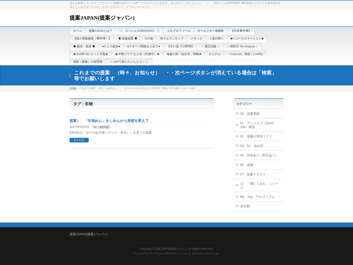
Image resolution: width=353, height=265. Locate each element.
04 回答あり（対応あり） (259, 155)
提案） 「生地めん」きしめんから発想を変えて (109, 121)
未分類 (245, 206)
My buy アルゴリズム (257, 197)
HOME (73, 88)
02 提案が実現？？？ (256, 136)
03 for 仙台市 (251, 146)
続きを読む (79, 140)
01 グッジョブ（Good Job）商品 (257, 125)
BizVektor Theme (176, 253)
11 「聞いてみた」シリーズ (259, 185)
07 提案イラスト (253, 174)
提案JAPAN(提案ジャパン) (102, 18)
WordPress (156, 253)
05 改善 (246, 165)
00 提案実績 (101, 127)
